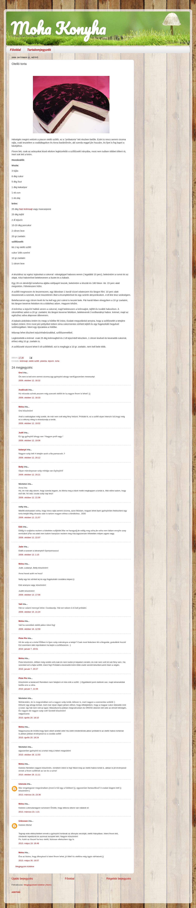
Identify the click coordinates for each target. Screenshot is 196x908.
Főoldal (15, 49)
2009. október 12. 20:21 (29, 474)
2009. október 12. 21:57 (29, 517)
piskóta (43, 361)
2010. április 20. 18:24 (29, 737)
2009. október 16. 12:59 (29, 629)
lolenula (22, 784)
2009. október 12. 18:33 (29, 397)
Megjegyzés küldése (24, 866)
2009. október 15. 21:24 (29, 612)
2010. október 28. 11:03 (29, 755)
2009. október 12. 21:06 (29, 497)
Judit (21, 432)
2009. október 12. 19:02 (29, 423)
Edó (21, 527)
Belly (21, 467)
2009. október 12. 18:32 (29, 380)
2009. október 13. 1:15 (29, 554)
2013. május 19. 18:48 (29, 843)
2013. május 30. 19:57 (29, 860)
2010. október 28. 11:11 (29, 774)
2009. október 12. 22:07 (29, 537)
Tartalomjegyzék (39, 49)
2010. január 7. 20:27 (28, 669)
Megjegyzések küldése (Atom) (37, 885)
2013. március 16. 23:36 (30, 795)
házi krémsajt (25, 209)
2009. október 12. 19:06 (29, 440)
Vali (20, 604)
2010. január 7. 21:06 (28, 689)
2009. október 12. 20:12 (29, 457)
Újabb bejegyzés (22, 878)
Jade (21, 547)
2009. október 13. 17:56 (29, 595)
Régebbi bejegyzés (118, 878)
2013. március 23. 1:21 (29, 812)
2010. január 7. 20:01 (28, 649)
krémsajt (24, 361)
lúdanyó (22, 449)
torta (57, 361)
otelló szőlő (34, 361)
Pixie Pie (23, 638)
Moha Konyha (58, 28)
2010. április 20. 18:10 (29, 718)
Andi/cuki (23, 390)
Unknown (23, 821)
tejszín (51, 361)
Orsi (21, 372)
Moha (21, 407)
